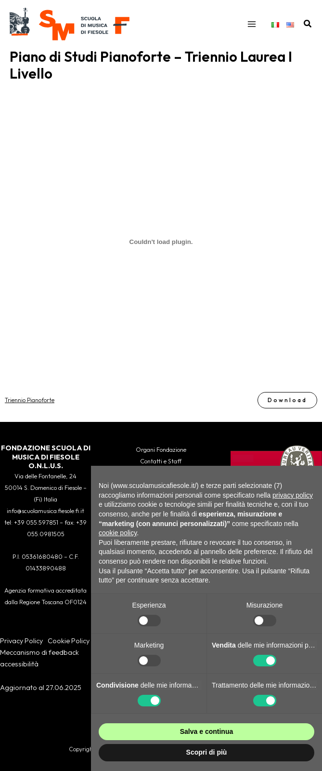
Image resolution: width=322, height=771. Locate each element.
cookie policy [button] (118, 533)
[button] (308, 24)
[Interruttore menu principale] (252, 24)
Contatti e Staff (160, 461)
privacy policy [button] (292, 495)
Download (287, 400)
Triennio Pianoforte (29, 400)
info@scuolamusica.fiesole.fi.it (45, 510)
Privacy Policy (21, 640)
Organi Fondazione (161, 449)
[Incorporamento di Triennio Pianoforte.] (161, 242)
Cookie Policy (69, 640)
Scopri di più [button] (206, 752)
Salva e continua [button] (206, 731)
